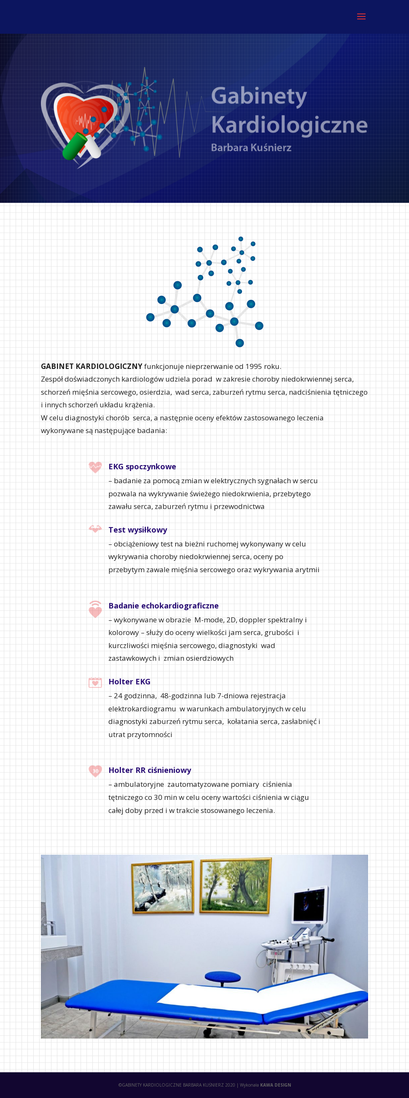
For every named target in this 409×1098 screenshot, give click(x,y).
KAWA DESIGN (275, 1085)
